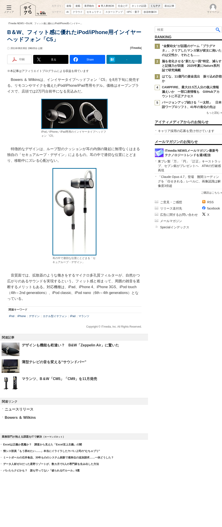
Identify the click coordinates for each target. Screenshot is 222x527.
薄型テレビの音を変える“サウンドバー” (54, 362)
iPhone (21, 316)
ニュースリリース (19, 409)
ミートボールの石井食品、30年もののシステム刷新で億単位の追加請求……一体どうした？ (58, 457)
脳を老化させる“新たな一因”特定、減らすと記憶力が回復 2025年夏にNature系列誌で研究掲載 (192, 65)
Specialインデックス (174, 227)
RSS (210, 202)
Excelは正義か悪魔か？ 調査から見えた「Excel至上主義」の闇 (42, 444)
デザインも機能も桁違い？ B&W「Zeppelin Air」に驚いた (70, 345)
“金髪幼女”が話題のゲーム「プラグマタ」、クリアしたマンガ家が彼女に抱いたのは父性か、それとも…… (192, 50)
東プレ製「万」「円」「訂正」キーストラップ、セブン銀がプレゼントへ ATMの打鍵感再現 (189, 166)
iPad (73, 316)
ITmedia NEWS (16, 23)
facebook (213, 208)
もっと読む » (214, 112)
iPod (11, 316)
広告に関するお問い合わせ (179, 214)
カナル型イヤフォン (55, 316)
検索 (218, 29)
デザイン (34, 316)
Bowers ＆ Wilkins (20, 417)
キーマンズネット (54, 437)
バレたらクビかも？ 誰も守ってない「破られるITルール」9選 (41, 470)
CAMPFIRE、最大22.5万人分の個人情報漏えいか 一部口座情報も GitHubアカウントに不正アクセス (191, 91)
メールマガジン (171, 221)
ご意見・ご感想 (171, 202)
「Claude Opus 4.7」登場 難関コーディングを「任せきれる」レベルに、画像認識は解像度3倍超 (189, 181)
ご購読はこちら (210, 192)
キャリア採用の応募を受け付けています (186, 131)
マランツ (83, 316)
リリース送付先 (171, 208)
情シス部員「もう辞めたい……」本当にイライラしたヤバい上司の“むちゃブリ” (51, 451)
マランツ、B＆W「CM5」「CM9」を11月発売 (59, 379)
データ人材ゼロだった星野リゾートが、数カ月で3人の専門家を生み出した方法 (51, 464)
